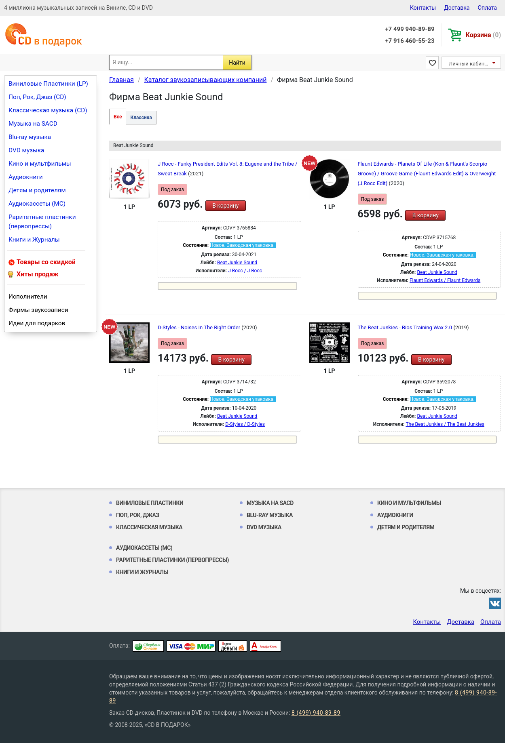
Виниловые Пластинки (149, 503)
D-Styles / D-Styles (245, 424)
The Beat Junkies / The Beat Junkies (445, 424)
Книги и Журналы (34, 239)
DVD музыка (26, 150)
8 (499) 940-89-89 (316, 712)
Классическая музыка (149, 527)
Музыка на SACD (32, 123)
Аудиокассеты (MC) (37, 203)
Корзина (483, 35)
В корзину (225, 205)
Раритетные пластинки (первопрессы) (42, 221)
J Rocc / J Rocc (245, 271)
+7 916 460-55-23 (409, 40)
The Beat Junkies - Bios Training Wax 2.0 (406, 327)
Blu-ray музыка (29, 137)
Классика (141, 117)
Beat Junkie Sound (237, 262)
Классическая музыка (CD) (47, 110)
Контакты (423, 7)
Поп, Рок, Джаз (137, 515)
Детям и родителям (37, 190)
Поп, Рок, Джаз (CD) (37, 97)
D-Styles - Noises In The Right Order (199, 327)
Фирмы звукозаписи (38, 310)
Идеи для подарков (36, 323)
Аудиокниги (25, 177)
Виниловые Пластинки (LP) (48, 83)
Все (118, 117)
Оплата (487, 7)
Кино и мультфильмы (39, 163)
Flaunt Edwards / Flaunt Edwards (445, 280)
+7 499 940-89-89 (409, 29)
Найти (237, 62)
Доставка (456, 7)
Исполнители (27, 296)
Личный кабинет (469, 64)
